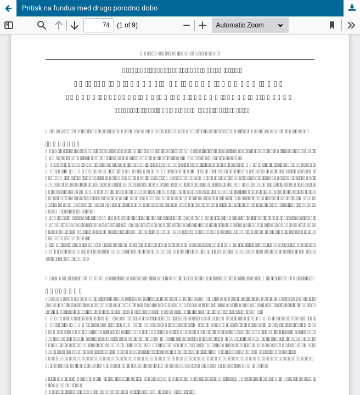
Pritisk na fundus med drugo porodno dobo (90, 8)
